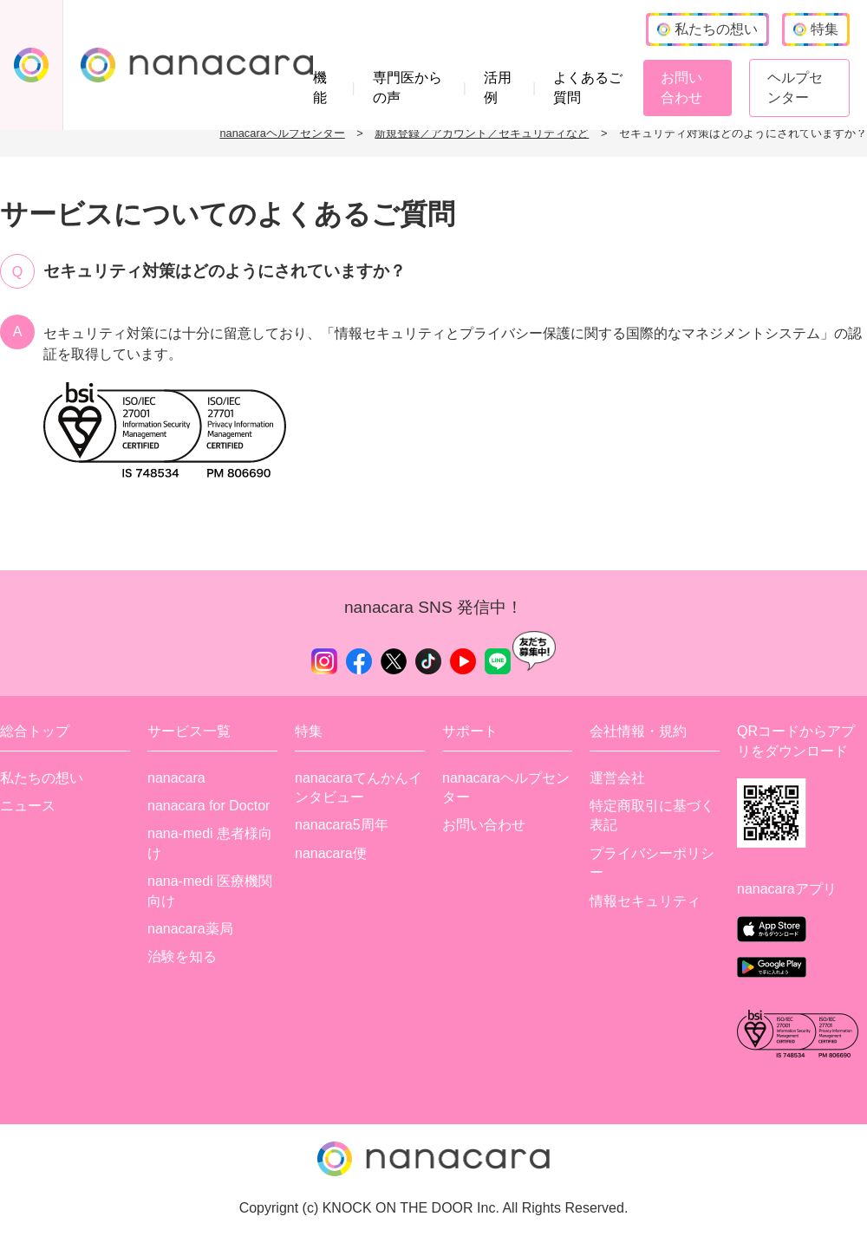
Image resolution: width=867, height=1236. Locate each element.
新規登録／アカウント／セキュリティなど (482, 133)
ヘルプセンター (795, 87)
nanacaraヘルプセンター (281, 133)
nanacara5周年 (341, 824)
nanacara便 (331, 853)
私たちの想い (41, 778)
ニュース (27, 805)
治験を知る (182, 956)
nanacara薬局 (190, 928)
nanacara (176, 778)
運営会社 (617, 778)
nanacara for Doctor (208, 805)
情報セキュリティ (645, 901)
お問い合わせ (681, 87)
